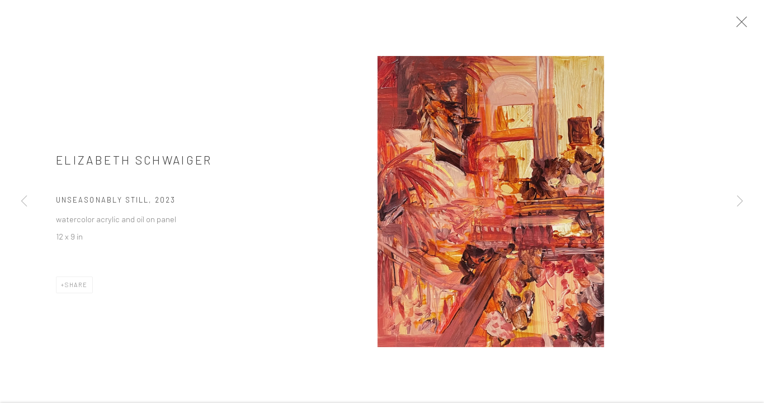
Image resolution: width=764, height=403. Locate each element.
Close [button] (743, 25)
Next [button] (740, 201)
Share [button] (76, 288)
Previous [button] (24, 201)
